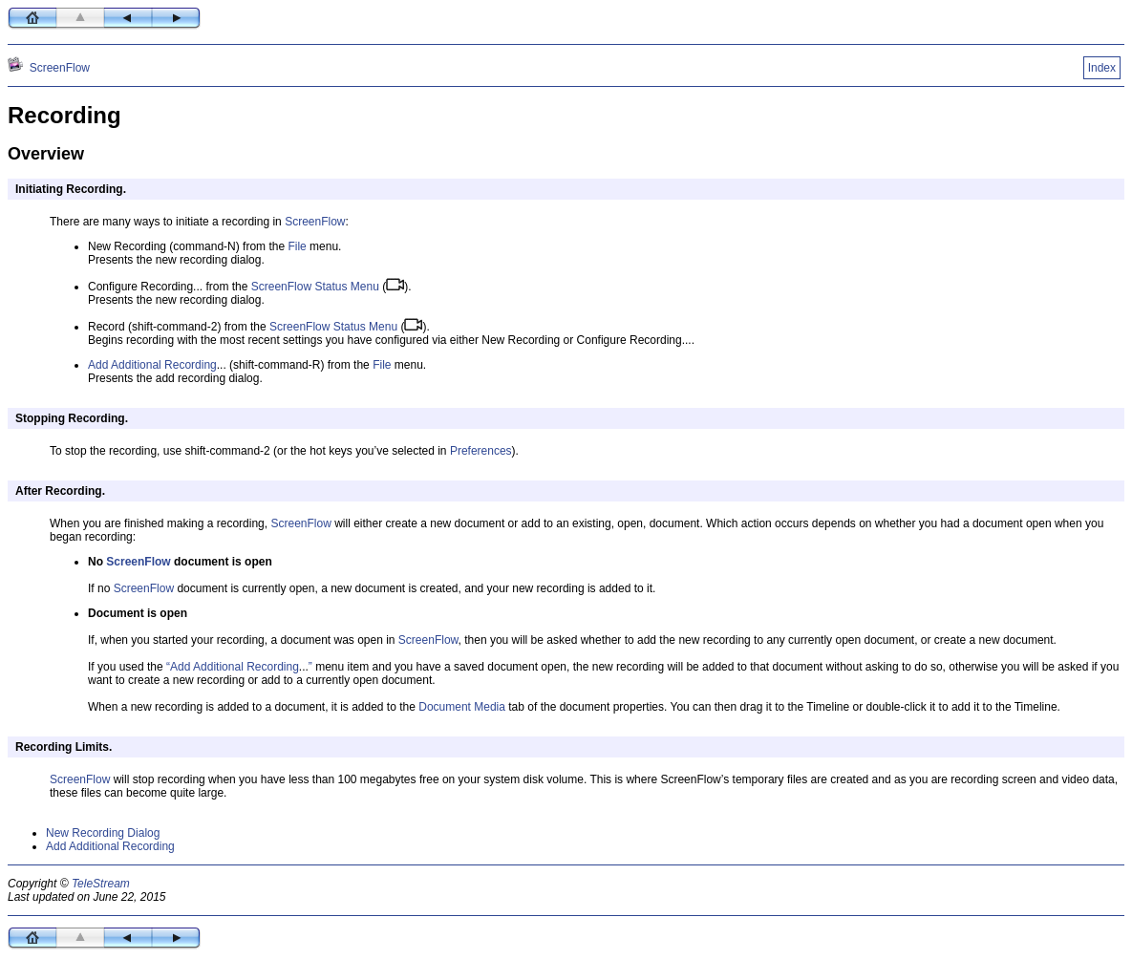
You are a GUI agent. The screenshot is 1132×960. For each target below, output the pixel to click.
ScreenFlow (60, 68)
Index (1102, 68)
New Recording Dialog (103, 833)
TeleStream (101, 883)
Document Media (461, 707)
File (297, 246)
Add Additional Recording (152, 365)
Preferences (481, 451)
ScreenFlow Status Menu (315, 286)
